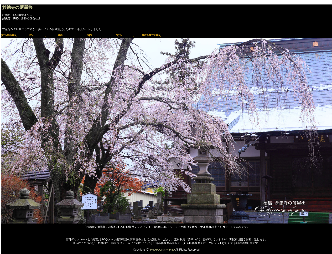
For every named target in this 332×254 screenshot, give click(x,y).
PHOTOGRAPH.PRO (162, 249)
